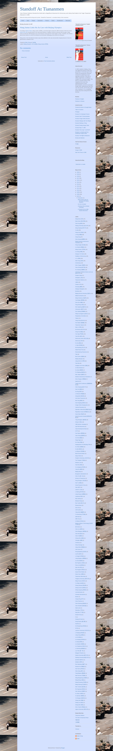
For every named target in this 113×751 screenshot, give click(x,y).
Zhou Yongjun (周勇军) (80, 265)
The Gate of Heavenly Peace (81, 717)
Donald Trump (78, 614)
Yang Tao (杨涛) (79, 469)
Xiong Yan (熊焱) (79, 331)
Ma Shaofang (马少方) (80, 347)
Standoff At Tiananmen (42, 9)
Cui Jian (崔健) (78, 437)
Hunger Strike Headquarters (81, 405)
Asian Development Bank (81, 428)
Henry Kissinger (79, 544)
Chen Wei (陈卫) (79, 533)
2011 (78, 188)
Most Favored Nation (80, 453)
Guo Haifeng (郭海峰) (80, 311)
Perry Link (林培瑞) (79, 565)
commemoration (79, 592)
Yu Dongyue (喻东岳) (80, 698)
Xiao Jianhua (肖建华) (80, 691)
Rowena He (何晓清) (80, 666)
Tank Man (77, 363)
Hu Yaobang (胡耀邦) (80, 269)
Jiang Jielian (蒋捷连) (80, 547)
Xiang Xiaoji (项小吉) (80, 320)
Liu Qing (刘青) (78, 641)
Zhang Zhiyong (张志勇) (80, 585)
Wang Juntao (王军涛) (43, 44)
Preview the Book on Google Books (83, 107)
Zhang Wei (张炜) (79, 704)
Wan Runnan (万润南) (80, 675)
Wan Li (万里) (78, 327)
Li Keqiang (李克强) (79, 632)
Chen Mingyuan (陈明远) (80, 531)
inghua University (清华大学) (81, 709)
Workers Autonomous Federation (82, 376)
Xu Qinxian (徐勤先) (79, 695)
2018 (78, 176)
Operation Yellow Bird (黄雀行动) (82, 409)
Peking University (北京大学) (81, 225)
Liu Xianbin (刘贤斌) (79, 644)
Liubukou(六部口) (79, 496)
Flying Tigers (78, 440)
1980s (76, 282)
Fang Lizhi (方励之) (79, 232)
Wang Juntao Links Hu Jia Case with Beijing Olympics (83, 201)
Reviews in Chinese (79, 101)
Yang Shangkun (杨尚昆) (81, 419)
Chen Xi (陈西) (78, 535)
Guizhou (77, 623)
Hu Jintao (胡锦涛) (79, 446)
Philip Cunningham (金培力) (81, 313)
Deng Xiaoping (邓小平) (80, 228)
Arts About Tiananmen (80, 398)
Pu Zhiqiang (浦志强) (80, 372)
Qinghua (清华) (78, 662)
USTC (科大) (78, 509)
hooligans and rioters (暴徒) (81, 365)
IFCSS (76, 628)
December (80, 198)
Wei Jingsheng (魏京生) (80, 307)
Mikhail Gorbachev (79, 295)
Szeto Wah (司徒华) (79, 414)
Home (22, 20)
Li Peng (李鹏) (78, 234)
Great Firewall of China (80, 485)
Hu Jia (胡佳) (35, 44)
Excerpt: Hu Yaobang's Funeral (82, 114)
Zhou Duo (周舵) (79, 302)
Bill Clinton (77, 526)
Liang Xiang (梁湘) (79, 635)
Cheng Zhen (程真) (79, 538)
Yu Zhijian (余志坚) (79, 583)
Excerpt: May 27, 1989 (80, 127)
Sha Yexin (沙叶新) (79, 668)
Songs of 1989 (78, 150)
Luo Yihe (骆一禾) (79, 650)
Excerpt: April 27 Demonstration (82, 116)
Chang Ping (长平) (79, 599)
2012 (78, 186)
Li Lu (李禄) (78, 258)
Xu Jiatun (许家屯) (79, 693)
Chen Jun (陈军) (79, 529)
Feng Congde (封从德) (80, 244)
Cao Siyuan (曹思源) (80, 433)
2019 (78, 174)
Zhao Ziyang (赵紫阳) (80, 239)
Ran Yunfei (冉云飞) (79, 503)
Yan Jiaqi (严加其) (79, 334)
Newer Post (23, 57)
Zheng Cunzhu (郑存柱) (80, 587)
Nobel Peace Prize (79, 349)
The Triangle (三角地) (80, 460)
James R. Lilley (78, 489)
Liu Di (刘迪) (78, 637)
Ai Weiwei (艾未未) (79, 521)
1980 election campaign (80, 424)
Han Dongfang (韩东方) (80, 402)
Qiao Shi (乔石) (78, 567)
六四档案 (77, 722)
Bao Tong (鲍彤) (79, 400)
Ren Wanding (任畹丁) (80, 664)
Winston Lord (78, 462)
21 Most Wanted (79, 367)
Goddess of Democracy (80, 256)
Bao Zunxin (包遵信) (80, 356)
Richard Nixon (78, 505)
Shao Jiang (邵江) (79, 671)
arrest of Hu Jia (23, 32)
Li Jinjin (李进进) (79, 345)
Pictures (47, 20)
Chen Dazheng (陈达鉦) (80, 603)
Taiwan (76, 318)
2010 (78, 190)
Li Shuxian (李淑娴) (79, 393)
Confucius (77, 542)
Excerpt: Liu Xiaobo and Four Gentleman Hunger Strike (82, 133)
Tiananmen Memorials (80, 576)
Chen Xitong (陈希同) (80, 435)
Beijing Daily (78, 471)
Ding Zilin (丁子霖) (79, 612)
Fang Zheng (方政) (79, 304)
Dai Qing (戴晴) (78, 286)
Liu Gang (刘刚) (78, 251)
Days (28, 20)
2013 (78, 184)
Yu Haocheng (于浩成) (80, 514)
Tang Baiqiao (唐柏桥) (80, 673)
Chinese (77, 729)
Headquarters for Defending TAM (82, 444)
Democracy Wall (79, 340)
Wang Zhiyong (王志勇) (80, 684)
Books (53, 20)
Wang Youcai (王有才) (80, 580)
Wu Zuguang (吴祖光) (80, 689)
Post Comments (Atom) (49, 61)
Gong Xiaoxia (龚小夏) (80, 621)
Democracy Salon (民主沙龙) (81, 338)
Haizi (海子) (78, 487)
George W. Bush (79, 619)
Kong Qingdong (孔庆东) (80, 551)
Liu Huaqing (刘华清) (80, 639)
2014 (78, 182)
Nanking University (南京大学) (82, 657)
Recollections (60, 20)
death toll (77, 381)
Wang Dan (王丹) (79, 218)
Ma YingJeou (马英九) (80, 562)
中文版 (76, 144)
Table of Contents (79, 109)
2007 (78, 196)
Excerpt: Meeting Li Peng (81, 123)
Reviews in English (79, 99)
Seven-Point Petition (80, 572)
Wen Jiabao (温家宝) (80, 374)
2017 (78, 178)
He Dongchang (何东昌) (80, 626)
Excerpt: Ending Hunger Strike (82, 125)
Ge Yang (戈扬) (78, 442)
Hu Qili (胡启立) (78, 449)
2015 (78, 180)
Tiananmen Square (79, 325)
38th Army (77, 518)
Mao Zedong (78, 498)
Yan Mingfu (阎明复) (79, 300)
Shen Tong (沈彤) (79, 260)
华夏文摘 (77, 720)
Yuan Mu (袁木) (78, 336)
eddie (78, 738)
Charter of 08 (78, 284)
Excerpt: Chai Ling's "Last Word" (82, 129)
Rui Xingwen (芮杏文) (80, 569)
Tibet (76, 354)
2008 (78, 194)
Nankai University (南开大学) (81, 655)
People (33, 20)
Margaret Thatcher (79, 653)
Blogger (63, 747)
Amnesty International (80, 594)
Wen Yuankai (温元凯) (80, 686)
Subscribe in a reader (80, 164)
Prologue (77, 111)
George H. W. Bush (79, 254)
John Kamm (78, 549)
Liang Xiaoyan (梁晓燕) (80, 494)
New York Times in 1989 (80, 152)
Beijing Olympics (27, 44)
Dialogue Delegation (80, 288)
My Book (77, 291)
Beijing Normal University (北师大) (83, 293)
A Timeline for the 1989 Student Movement (83, 210)
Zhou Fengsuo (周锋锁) (80, 379)
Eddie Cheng (80, 736)
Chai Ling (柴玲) (79, 223)
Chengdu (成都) (78, 540)
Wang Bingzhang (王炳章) (81, 677)
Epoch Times (29, 30)
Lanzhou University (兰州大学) (82, 630)
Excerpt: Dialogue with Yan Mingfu (83, 120)
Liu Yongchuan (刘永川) (80, 646)
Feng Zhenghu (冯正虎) (80, 480)
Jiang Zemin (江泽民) (80, 361)
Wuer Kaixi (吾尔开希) (80, 221)
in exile (76, 230)
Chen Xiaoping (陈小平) (80, 387)
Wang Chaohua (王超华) (80, 298)
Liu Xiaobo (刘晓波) (79, 247)
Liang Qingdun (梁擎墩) (80, 558)
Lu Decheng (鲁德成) (80, 648)
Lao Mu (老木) (78, 553)
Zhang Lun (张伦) (79, 702)
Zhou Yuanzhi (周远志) (80, 707)
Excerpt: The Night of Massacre (82, 135)
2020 (78, 172)
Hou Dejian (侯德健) (79, 322)
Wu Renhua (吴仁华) (80, 329)
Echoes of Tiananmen (80, 478)
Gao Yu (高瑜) (78, 482)
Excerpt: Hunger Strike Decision (82, 118)
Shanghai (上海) (79, 277)
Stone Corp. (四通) (79, 574)
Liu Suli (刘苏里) (79, 560)
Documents (40, 20)
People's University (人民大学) (82, 458)
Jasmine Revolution (79, 407)
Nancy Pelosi (78, 455)
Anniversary (78, 262)
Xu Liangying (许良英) (80, 467)
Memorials (68, 20)
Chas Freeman (78, 601)
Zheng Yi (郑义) (78, 422)
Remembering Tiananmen (81, 352)
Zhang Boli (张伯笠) (79, 396)
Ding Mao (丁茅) (79, 610)
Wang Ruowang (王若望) (81, 682)
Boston (76, 596)
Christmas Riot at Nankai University (83, 207)
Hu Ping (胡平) (78, 391)
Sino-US (77, 507)
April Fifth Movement (80, 426)
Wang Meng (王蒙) (79, 680)
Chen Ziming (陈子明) (80, 267)
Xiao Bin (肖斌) (78, 464)
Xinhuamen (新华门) (80, 309)
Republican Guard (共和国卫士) (82, 411)
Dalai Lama (78, 608)
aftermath (77, 516)
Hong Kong (77, 236)
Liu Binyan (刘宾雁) (79, 451)
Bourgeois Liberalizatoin (80, 473)
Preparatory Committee (80, 316)
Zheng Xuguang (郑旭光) (81, 589)
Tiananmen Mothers (79, 280)
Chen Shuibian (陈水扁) (80, 605)
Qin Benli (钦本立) (79, 659)
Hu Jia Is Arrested (82, 204)
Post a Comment (26, 50)
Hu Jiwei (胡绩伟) (79, 370)
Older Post (69, 57)
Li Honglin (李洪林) (79, 556)
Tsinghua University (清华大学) (82, 578)
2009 (78, 192)
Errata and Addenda (79, 137)
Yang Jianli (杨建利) (79, 512)
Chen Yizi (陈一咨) (79, 476)
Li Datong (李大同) (79, 491)
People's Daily (78, 275)
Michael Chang (78, 500)
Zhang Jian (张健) (79, 700)
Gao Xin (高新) (78, 389)
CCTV (76, 431)
